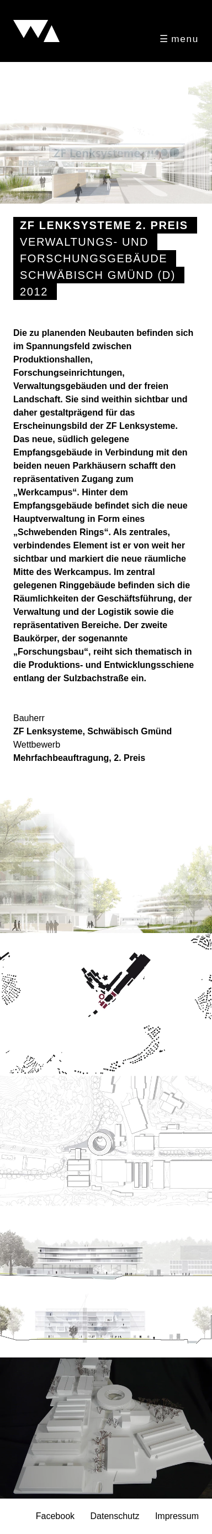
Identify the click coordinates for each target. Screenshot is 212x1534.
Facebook (55, 1516)
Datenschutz (114, 1516)
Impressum (177, 1516)
